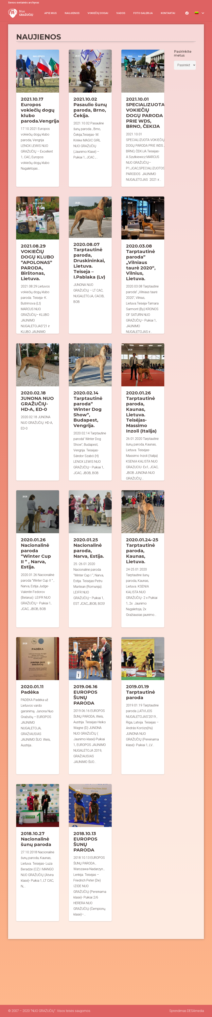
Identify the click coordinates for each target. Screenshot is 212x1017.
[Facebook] (187, 13)
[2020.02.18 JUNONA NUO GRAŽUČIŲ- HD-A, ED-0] (37, 412)
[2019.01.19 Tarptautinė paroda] (142, 705)
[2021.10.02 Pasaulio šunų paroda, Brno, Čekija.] (90, 118)
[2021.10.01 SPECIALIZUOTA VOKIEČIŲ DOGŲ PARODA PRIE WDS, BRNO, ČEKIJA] (142, 118)
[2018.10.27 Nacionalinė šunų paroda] (37, 852)
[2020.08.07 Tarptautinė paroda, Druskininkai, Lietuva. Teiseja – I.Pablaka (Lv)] (90, 265)
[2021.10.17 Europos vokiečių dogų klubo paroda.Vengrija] (37, 118)
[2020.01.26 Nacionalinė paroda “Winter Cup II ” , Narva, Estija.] (37, 558)
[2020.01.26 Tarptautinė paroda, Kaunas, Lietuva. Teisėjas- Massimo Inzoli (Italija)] (142, 412)
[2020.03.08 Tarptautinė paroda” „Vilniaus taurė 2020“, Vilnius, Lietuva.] (142, 265)
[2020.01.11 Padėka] (37, 705)
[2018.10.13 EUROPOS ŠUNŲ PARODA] (90, 852)
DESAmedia (195, 1011)
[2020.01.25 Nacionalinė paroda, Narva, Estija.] (90, 558)
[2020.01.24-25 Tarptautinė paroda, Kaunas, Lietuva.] (142, 558)
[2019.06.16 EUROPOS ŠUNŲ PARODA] (90, 705)
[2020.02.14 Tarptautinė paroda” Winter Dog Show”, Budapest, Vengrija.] (90, 412)
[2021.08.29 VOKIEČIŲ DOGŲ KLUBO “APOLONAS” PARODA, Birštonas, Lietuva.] (37, 265)
